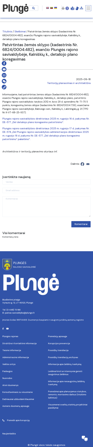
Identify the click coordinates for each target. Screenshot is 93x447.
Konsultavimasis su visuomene (17, 392)
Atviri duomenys (10, 385)
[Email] (87, 164)
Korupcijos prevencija (59, 343)
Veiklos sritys (9, 364)
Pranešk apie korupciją (16, 420)
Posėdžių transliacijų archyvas (63, 357)
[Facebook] (82, 164)
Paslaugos (7, 371)
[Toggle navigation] (88, 8)
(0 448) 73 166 (13, 309)
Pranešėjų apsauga (57, 336)
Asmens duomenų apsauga (15, 406)
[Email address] (46, 190)
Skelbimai (20, 31)
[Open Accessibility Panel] (67, 8)
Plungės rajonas (10, 336)
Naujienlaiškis (9, 433)
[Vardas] (46, 182)
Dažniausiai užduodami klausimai (18, 399)
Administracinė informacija (15, 357)
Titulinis (7, 31)
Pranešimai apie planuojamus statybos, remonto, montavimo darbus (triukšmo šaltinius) (67, 394)
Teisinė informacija (11, 350)
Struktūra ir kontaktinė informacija (19, 343)
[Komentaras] (46, 206)
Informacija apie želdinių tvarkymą (64, 364)
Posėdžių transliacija (58, 350)
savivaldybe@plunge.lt (23, 312)
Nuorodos (7, 378)
